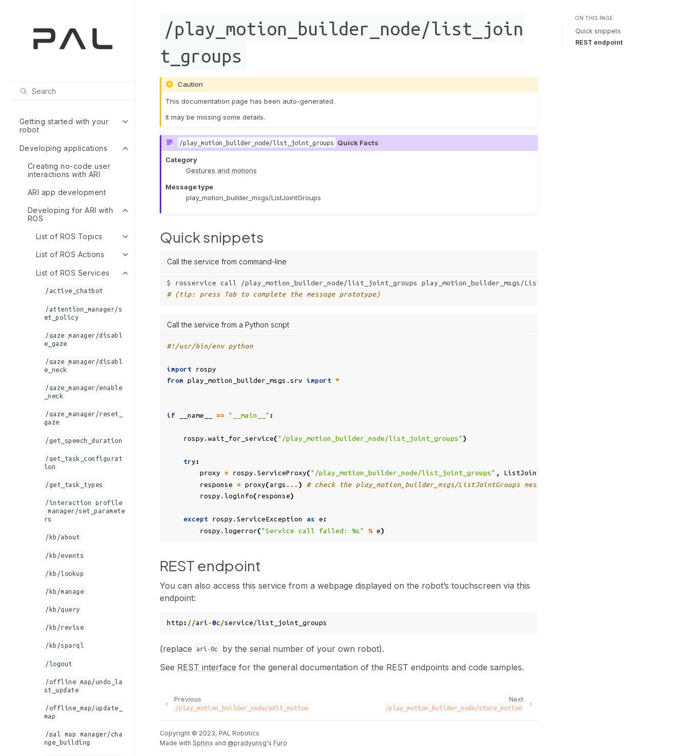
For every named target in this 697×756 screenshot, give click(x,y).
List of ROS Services (73, 272)
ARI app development (67, 192)
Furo (280, 743)
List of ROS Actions (70, 254)
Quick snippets (598, 31)
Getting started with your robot (64, 125)
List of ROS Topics (69, 236)
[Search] (73, 91)
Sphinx (203, 743)
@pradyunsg (247, 743)
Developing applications (64, 148)
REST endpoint (599, 42)
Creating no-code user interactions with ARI (69, 170)
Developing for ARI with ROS (71, 214)
